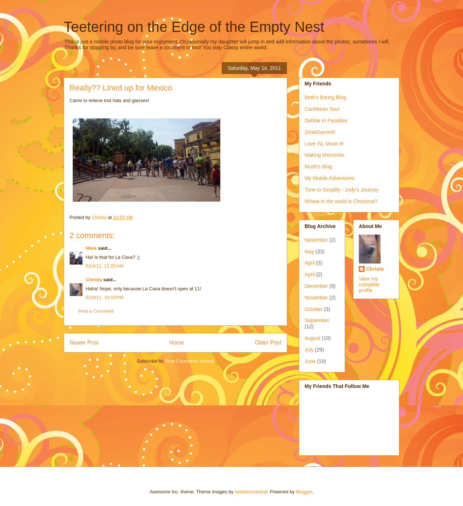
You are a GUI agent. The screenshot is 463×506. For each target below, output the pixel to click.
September (317, 320)
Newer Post (84, 343)
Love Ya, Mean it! (324, 144)
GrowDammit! (320, 132)
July (309, 350)
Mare (91, 248)
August (312, 338)
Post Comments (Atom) (189, 361)
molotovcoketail (251, 491)
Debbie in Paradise (326, 120)
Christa (94, 279)
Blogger (304, 491)
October (314, 309)
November (316, 240)
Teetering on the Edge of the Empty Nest (194, 27)
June (310, 361)
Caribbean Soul (322, 109)
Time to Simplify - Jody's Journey (341, 190)
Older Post (268, 343)
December (316, 286)
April (310, 263)
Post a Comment (96, 311)
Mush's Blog (318, 166)
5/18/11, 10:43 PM (104, 297)
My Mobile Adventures (329, 178)
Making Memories (324, 155)
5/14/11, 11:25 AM (104, 266)
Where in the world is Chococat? (341, 201)
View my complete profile (369, 284)
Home (176, 343)
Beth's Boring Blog (325, 97)
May (309, 251)
